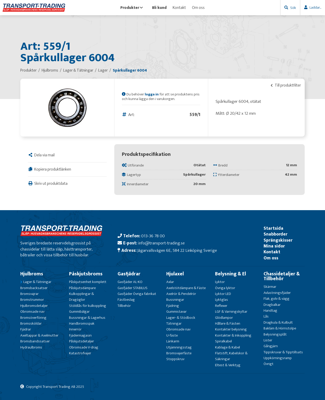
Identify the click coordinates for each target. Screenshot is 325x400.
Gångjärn (271, 346)
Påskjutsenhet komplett (87, 282)
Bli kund (159, 7)
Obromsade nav (32, 311)
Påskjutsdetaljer (81, 341)
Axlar (170, 282)
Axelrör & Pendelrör (181, 294)
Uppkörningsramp (278, 358)
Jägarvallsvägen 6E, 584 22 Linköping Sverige (177, 250)
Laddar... (315, 7)
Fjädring (172, 306)
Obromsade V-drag (83, 347)
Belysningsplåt (275, 334)
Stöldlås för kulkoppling (87, 306)
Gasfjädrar (129, 274)
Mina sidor (274, 246)
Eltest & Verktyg (227, 365)
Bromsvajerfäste (178, 353)
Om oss (198, 7)
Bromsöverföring (33, 317)
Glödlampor (224, 317)
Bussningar (175, 299)
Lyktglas (221, 299)
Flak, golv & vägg (276, 298)
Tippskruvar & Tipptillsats (283, 352)
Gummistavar (176, 311)
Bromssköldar (31, 323)
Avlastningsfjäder (277, 293)
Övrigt (268, 364)
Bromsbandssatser (35, 341)
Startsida (273, 228)
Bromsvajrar (29, 294)
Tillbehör (124, 306)
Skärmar (270, 287)
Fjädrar (25, 329)
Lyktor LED (223, 294)
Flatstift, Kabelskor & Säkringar (231, 356)
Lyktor (220, 282)
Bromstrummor (32, 299)
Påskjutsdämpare (82, 288)
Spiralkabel (223, 341)
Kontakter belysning (231, 329)
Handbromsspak (81, 323)
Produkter (131, 7)
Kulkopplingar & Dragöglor (81, 297)
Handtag (270, 310)
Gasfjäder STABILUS (133, 288)
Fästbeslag (126, 299)
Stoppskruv (175, 359)
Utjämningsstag (179, 347)
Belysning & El (230, 274)
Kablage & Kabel (227, 347)
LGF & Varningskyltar (231, 311)
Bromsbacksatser (33, 288)
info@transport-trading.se (161, 243)
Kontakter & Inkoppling (233, 335)
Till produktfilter (286, 85)
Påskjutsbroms (86, 274)
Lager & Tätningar (37, 282)
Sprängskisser (278, 240)
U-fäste (172, 335)
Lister (268, 340)
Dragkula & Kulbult (278, 322)
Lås (266, 316)
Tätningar (174, 323)
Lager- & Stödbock (180, 317)
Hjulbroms (31, 274)
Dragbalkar (272, 305)
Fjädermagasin (80, 335)
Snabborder (275, 234)
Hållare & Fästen (227, 323)
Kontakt (179, 7)
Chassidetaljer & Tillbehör (282, 276)
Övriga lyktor (225, 288)
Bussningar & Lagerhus (87, 317)
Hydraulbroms (31, 347)
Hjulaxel (175, 274)
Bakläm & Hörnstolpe (280, 328)
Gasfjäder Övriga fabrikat (137, 294)
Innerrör (75, 329)
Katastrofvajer (80, 353)
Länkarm (172, 341)
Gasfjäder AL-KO (130, 282)
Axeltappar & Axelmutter (39, 335)
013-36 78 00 (153, 236)
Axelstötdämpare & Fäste (186, 288)
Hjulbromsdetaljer (34, 306)
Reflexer (221, 306)
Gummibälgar (79, 311)
